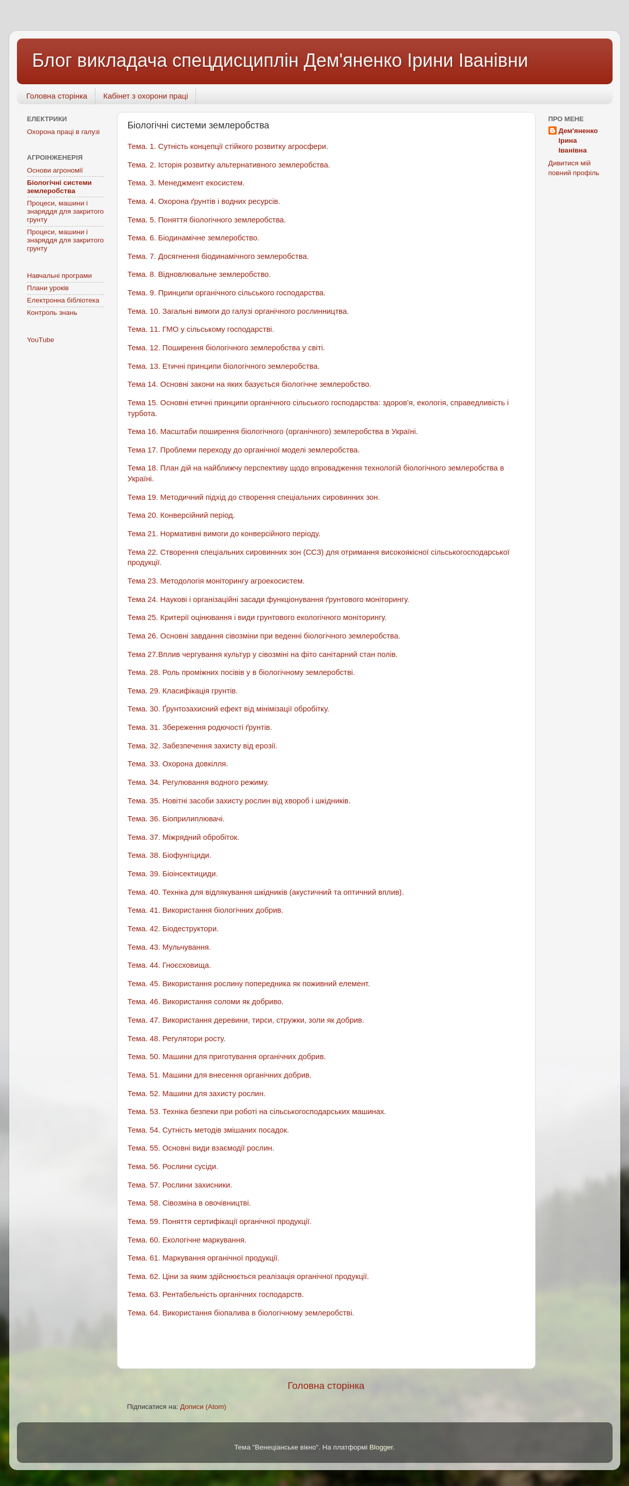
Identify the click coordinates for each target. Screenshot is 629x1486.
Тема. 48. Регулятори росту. (177, 1038)
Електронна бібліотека (63, 300)
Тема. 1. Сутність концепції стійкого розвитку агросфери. (228, 146)
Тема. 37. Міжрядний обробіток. (184, 837)
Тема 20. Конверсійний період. (181, 515)
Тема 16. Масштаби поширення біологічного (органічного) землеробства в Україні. (273, 431)
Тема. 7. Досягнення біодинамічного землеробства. (218, 256)
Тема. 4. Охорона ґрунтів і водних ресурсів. (204, 201)
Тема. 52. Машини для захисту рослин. (197, 1093)
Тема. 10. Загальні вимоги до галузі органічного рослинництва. (238, 311)
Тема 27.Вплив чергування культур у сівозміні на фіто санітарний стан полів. (263, 654)
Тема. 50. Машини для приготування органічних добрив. (227, 1056)
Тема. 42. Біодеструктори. (173, 929)
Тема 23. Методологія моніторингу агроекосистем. (216, 581)
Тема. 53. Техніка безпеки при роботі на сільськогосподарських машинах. (257, 1111)
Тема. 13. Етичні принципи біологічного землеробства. (224, 366)
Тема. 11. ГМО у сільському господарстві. (201, 329)
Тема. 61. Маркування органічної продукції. (204, 1258)
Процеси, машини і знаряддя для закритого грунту (65, 211)
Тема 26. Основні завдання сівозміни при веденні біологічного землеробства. (264, 636)
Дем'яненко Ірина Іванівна (578, 140)
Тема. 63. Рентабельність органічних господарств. (216, 1294)
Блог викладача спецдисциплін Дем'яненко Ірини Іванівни (280, 60)
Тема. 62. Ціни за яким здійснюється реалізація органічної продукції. (248, 1276)
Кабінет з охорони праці (145, 95)
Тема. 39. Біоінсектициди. (173, 874)
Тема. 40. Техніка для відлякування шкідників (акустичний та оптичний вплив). (266, 892)
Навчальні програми (59, 275)
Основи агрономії (55, 170)
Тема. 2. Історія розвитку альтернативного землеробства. (229, 165)
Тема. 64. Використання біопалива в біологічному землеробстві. (241, 1313)
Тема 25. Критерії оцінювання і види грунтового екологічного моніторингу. (257, 617)
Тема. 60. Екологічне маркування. (187, 1240)
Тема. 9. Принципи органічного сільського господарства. (227, 293)
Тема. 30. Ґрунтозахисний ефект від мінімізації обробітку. (228, 709)
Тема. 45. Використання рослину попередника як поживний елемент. (249, 984)
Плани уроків (48, 288)
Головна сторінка (56, 95)
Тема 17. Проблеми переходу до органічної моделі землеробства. (244, 450)
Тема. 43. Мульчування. (169, 947)
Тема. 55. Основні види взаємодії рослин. (201, 1148)
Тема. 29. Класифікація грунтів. (183, 691)
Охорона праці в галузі (63, 132)
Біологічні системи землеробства (59, 187)
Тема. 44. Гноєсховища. (169, 965)
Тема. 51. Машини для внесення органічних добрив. (220, 1075)
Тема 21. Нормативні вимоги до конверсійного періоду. (224, 534)
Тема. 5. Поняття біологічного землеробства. (207, 220)
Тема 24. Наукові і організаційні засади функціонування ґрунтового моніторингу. (268, 599)
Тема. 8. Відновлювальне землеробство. (199, 274)
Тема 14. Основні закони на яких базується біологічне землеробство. (249, 384)
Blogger (381, 1447)
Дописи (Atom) (203, 1406)
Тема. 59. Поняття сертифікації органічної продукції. (220, 1221)
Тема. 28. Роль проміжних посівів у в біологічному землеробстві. (241, 672)
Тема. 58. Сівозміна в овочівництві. (189, 1203)
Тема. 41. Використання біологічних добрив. (206, 910)
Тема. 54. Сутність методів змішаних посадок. (208, 1130)
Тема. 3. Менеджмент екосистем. (186, 183)
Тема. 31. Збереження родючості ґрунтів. (200, 727)
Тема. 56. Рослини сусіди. (173, 1166)
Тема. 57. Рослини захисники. (180, 1185)
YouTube (40, 340)
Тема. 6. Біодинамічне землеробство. (194, 238)
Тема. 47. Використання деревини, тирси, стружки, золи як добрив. (246, 1020)
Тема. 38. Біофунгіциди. (170, 855)
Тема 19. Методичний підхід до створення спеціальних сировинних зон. (254, 497)
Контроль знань (52, 312)
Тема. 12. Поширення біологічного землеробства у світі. (226, 348)
